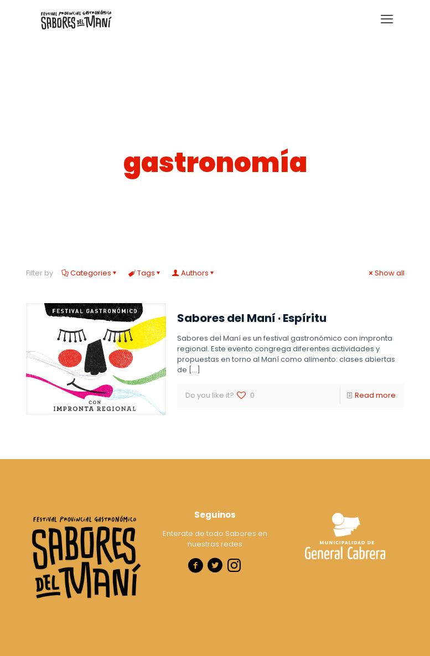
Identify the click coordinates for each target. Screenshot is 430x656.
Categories (89, 273)
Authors (194, 273)
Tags (145, 273)
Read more (375, 395)
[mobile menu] (386, 19)
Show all (386, 273)
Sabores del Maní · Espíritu (252, 318)
